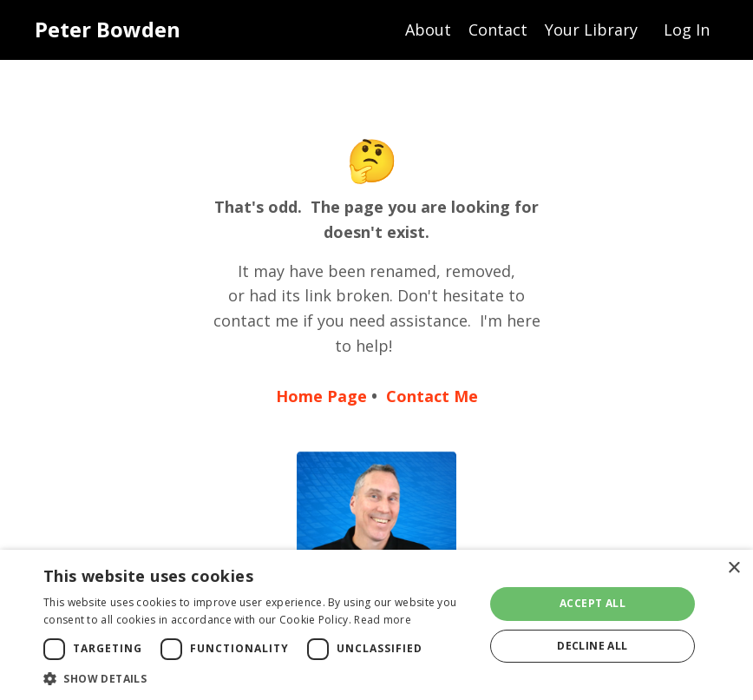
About (428, 29)
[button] (257, 678)
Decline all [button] (592, 645)
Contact (497, 29)
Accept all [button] (592, 603)
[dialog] (376, 625)
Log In (687, 29)
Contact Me (432, 396)
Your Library (591, 29)
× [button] (733, 568)
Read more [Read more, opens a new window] (382, 619)
